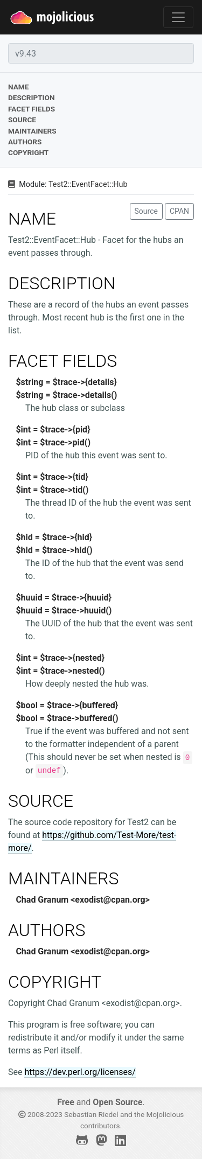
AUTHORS (46, 930)
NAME (32, 218)
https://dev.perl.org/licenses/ (79, 1072)
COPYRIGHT (54, 982)
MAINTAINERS (63, 878)
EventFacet (91, 184)
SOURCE (40, 801)
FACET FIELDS (62, 361)
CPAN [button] (179, 211)
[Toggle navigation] (178, 17)
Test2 (58, 184)
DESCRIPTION (61, 283)
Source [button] (146, 211)
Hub (120, 184)
